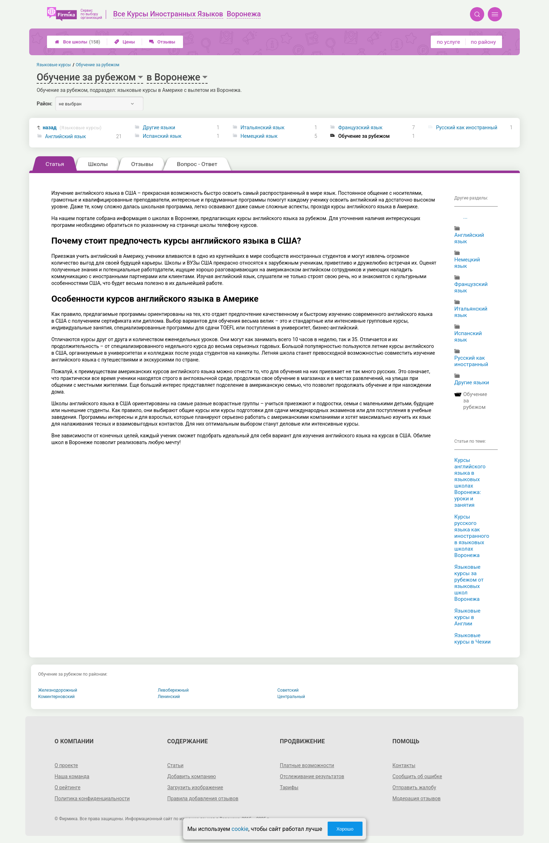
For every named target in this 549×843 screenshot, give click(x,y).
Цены (124, 42)
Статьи (175, 765)
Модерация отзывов (416, 798)
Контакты (403, 765)
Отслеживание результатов (312, 776)
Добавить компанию (191, 776)
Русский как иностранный (466, 127)
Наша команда (71, 776)
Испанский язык (162, 136)
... (465, 217)
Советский (288, 690)
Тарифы (289, 787)
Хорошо (345, 829)
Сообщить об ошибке (417, 776)
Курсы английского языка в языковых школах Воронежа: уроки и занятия (470, 482)
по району (483, 42)
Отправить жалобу (414, 787)
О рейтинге (67, 787)
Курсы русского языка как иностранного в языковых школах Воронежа (471, 536)
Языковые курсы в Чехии (472, 638)
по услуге (448, 42)
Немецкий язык (259, 136)
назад (72, 127)
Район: (44, 103)
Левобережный (173, 690)
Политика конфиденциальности (92, 798)
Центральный (291, 696)
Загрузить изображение (195, 787)
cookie (239, 829)
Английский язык (65, 136)
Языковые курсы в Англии (467, 617)
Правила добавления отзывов (203, 798)
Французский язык (360, 127)
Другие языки (159, 127)
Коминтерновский (56, 696)
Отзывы (162, 42)
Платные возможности (307, 765)
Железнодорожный (57, 690)
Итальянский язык (262, 127)
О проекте (66, 765)
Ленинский (169, 696)
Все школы (77, 42)
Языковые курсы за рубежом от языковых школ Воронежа (468, 583)
